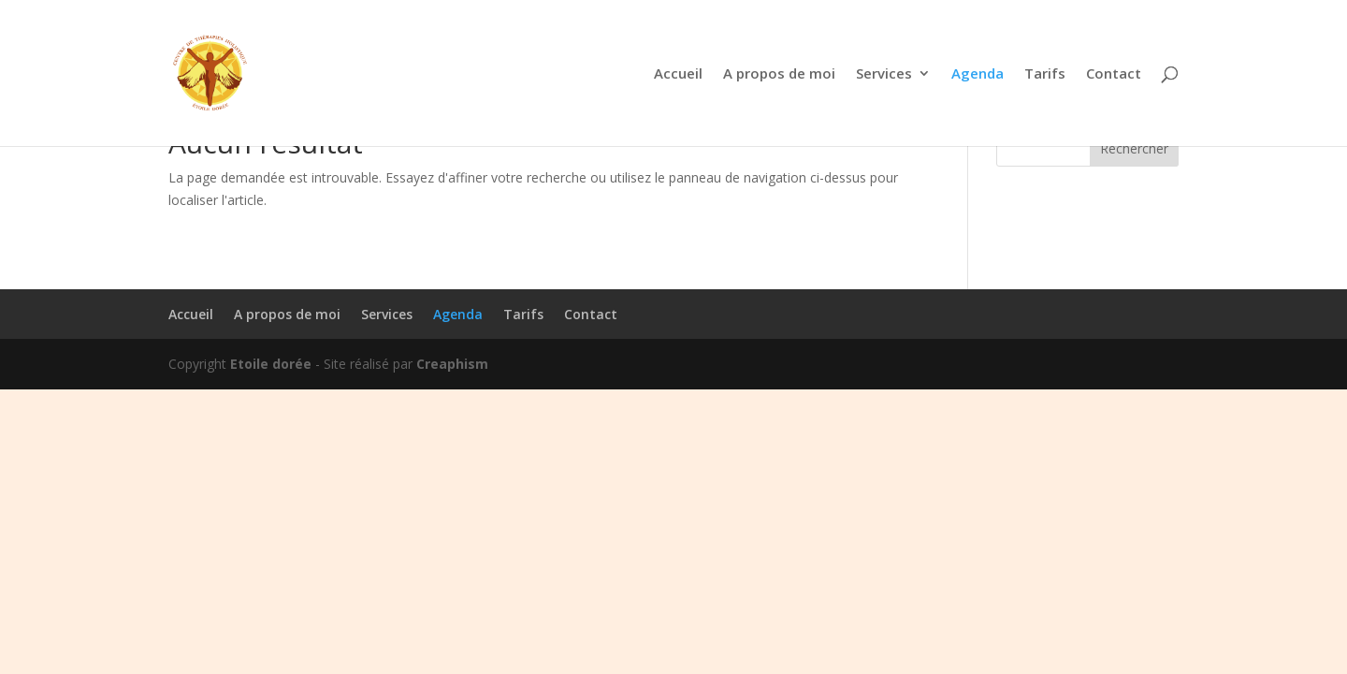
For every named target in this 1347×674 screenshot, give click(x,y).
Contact (1113, 74)
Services (884, 74)
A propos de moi (779, 74)
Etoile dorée (270, 364)
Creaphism (452, 364)
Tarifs (1044, 74)
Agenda (977, 74)
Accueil (678, 74)
